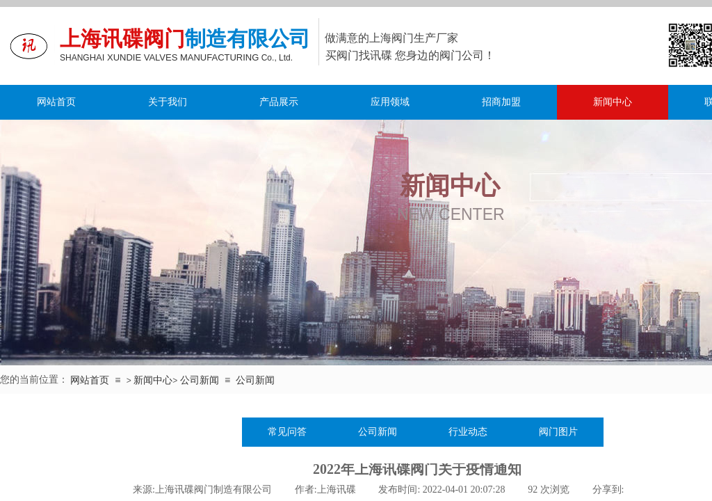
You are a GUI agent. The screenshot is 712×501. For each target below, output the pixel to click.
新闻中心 (612, 102)
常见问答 (287, 432)
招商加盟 (501, 102)
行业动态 (467, 432)
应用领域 (390, 102)
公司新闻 (199, 379)
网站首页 (56, 102)
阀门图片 (558, 432)
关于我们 (167, 102)
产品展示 (278, 102)
